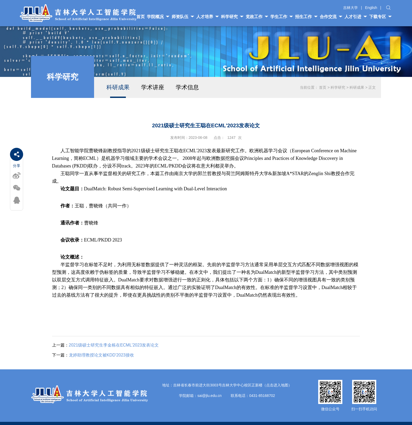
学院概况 (158, 16)
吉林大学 (350, 8)
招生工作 (306, 16)
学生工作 (281, 16)
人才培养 (207, 16)
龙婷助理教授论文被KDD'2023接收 (93, 355)
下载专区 (380, 16)
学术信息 (187, 87)
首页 (322, 87)
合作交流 (331, 16)
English (371, 8)
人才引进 (355, 16)
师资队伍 (183, 16)
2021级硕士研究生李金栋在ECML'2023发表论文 (105, 345)
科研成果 (118, 87)
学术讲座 (152, 87)
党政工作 (257, 16)
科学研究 (232, 16)
